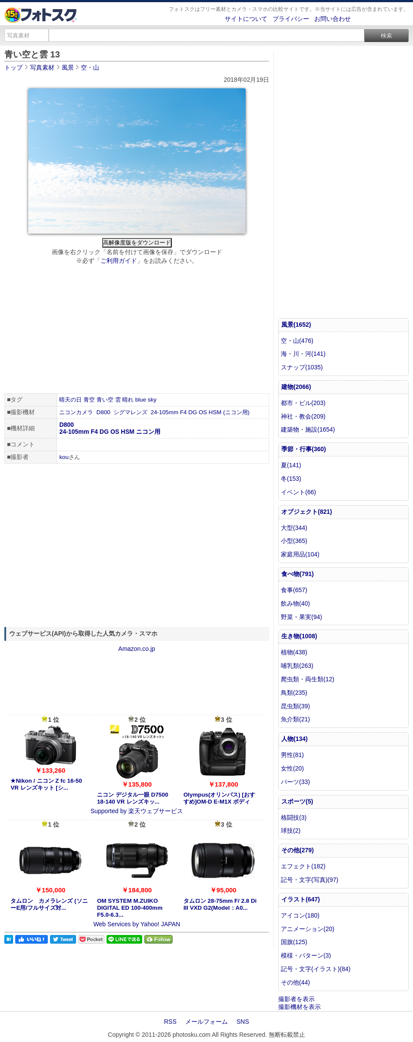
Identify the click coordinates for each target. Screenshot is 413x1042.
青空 (89, 399)
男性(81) (292, 754)
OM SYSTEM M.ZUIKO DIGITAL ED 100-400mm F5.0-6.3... (130, 908)
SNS (242, 1021)
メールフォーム (206, 1021)
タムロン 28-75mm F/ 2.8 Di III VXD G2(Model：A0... (219, 904)
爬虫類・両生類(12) (307, 679)
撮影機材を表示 (299, 1006)
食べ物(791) (297, 573)
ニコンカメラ (76, 412)
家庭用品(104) (300, 554)
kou (64, 457)
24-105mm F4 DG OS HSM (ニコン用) (200, 412)
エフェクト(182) (303, 866)
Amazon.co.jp (136, 648)
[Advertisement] (136, 330)
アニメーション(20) (307, 928)
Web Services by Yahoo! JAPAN (136, 924)
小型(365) (294, 540)
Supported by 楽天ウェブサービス (136, 810)
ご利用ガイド (118, 260)
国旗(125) (294, 941)
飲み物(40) (295, 603)
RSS (170, 1021)
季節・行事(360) (303, 449)
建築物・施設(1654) (308, 429)
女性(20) (292, 768)
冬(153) (291, 478)
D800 (103, 412)
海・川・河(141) (303, 353)
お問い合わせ (332, 18)
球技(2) (290, 830)
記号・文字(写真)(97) (309, 879)
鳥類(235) (294, 692)
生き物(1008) (299, 636)
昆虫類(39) (295, 706)
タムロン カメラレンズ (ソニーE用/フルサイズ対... (48, 904)
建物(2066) (296, 386)
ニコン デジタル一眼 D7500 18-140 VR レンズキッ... (132, 798)
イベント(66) (298, 492)
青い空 (105, 399)
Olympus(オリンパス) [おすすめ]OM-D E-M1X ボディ (219, 798)
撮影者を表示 (296, 998)
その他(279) (297, 850)
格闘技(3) (293, 817)
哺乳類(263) (297, 665)
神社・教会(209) (303, 416)
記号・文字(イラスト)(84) (315, 968)
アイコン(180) (300, 915)
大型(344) (294, 527)
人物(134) (294, 738)
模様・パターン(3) (306, 955)
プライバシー (291, 18)
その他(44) (295, 982)
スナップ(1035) (302, 367)
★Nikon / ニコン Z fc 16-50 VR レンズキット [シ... (46, 784)
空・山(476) (297, 340)
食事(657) (294, 589)
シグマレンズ (130, 412)
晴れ (127, 399)
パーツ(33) (295, 781)
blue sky (146, 399)
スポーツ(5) (297, 801)
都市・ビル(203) (303, 402)
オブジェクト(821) (306, 511)
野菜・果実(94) (301, 616)
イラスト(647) (300, 899)
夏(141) (291, 465)
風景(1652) (296, 324)
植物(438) (294, 652)
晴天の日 (70, 399)
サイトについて (246, 18)
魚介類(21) (295, 719)
